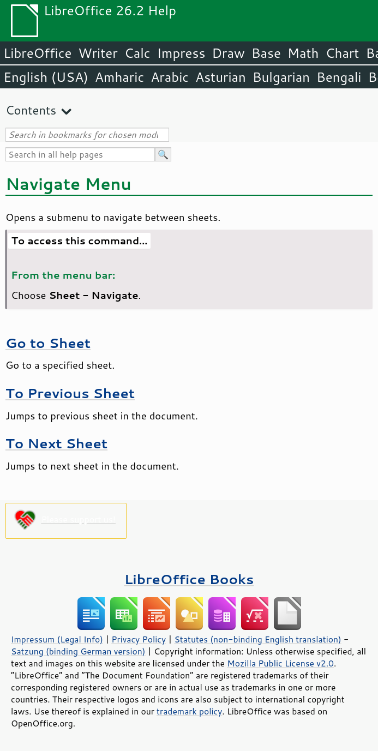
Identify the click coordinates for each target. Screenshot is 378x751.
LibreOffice (37, 53)
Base (266, 53)
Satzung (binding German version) (78, 651)
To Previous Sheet (70, 392)
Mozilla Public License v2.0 (280, 663)
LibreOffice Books (189, 578)
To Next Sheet (56, 443)
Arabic (170, 77)
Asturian (220, 77)
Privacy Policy (138, 639)
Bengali (338, 77)
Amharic (119, 77)
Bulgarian (281, 77)
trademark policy (189, 711)
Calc (137, 53)
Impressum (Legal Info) (57, 639)
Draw (228, 53)
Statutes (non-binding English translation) (257, 639)
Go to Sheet (48, 342)
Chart (342, 53)
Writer (97, 53)
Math (303, 53)
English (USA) (45, 77)
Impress (181, 53)
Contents (30, 109)
